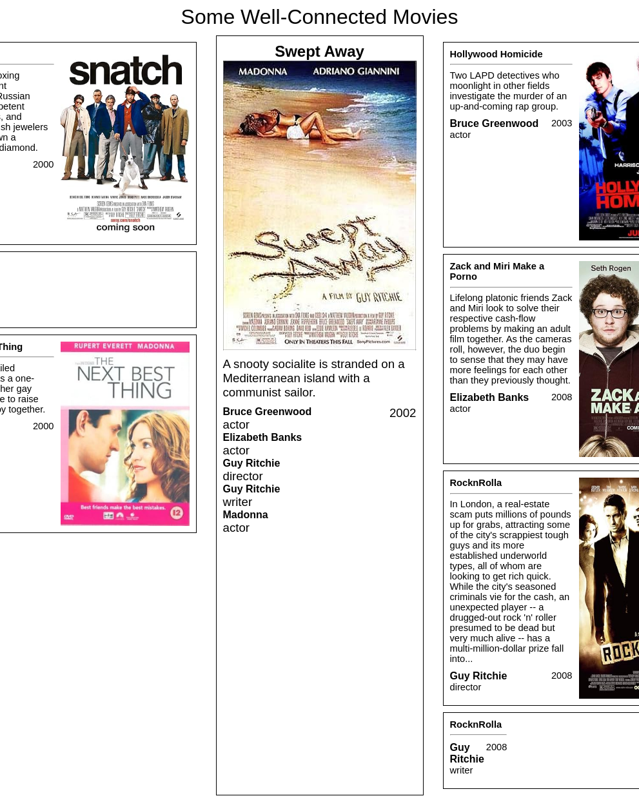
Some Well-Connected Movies (319, 16)
